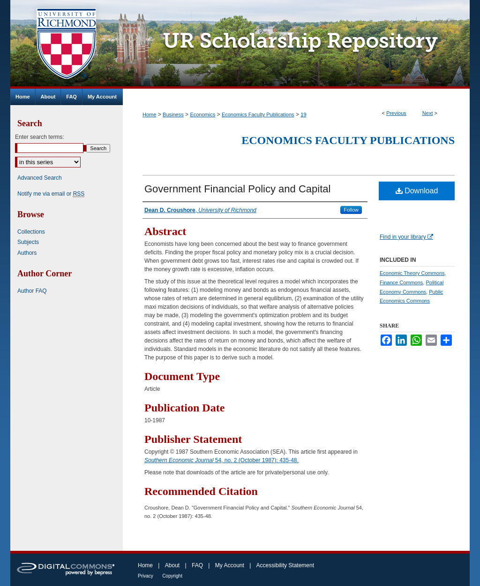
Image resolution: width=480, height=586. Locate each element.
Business (173, 114)
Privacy (145, 575)
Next (427, 113)
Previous (396, 113)
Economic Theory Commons (412, 273)
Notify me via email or (50, 193)
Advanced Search (39, 178)
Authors (27, 253)
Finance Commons (401, 282)
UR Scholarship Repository (296, 44)
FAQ (197, 565)
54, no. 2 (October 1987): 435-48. (221, 460)
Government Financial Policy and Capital (237, 189)
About (172, 565)
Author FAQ (32, 291)
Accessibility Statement (285, 565)
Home (149, 114)
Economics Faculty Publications (258, 114)
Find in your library (406, 237)
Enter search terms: (39, 137)
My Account (229, 565)
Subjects (28, 242)
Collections (31, 231)
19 (303, 114)
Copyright (172, 575)
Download (417, 191)
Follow (351, 210)
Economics (202, 114)
